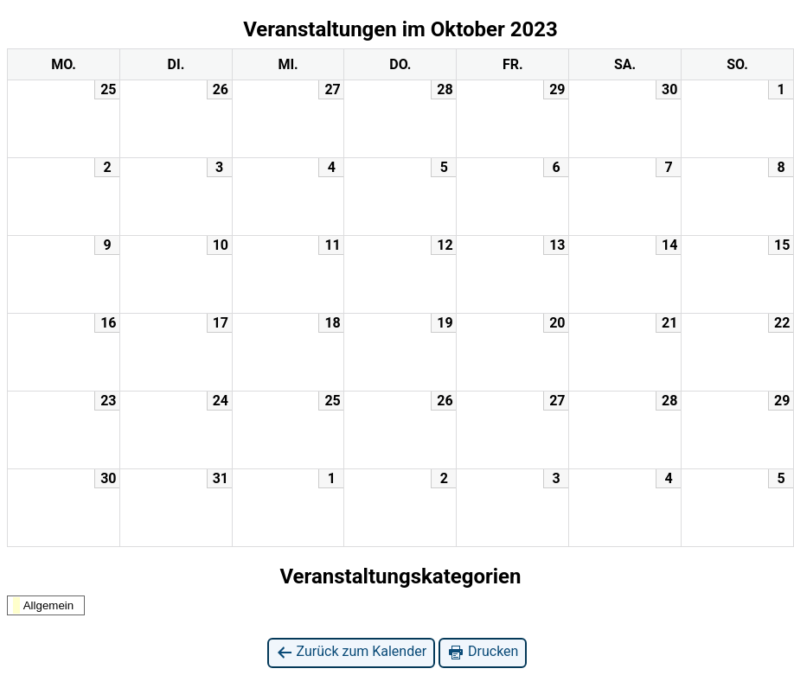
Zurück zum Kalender (351, 652)
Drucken (482, 652)
